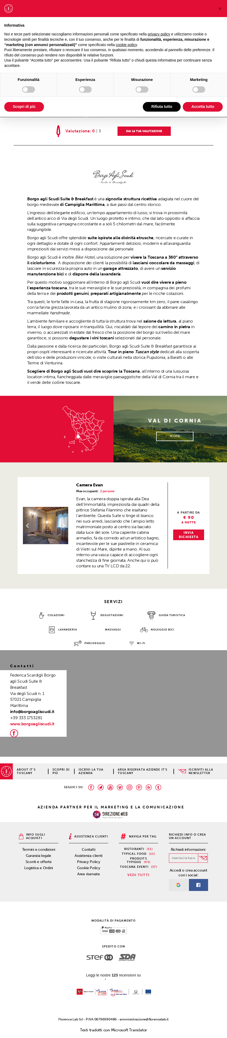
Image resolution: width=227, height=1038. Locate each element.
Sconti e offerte (39, 862)
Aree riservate (88, 874)
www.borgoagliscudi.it (32, 723)
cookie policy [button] (126, 45)
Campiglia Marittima (85, 204)
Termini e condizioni (38, 849)
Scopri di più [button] (24, 106)
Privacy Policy (88, 862)
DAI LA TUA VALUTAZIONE (144, 131)
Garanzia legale (38, 855)
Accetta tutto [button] (202, 106)
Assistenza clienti (88, 855)
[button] (26, 525)
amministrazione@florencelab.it (144, 1019)
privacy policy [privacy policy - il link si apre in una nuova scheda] (159, 34)
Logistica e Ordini (38, 868)
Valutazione (78, 131)
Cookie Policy (88, 868)
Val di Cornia (163, 376)
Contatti (88, 849)
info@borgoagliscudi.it (32, 711)
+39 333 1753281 (26, 717)
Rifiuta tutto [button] (161, 106)
